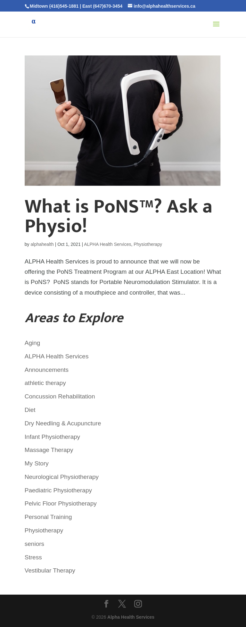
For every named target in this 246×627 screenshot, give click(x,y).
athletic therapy (45, 383)
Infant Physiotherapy (52, 436)
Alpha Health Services (130, 617)
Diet (30, 409)
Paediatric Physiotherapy (58, 490)
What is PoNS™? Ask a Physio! (118, 216)
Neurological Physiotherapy (62, 476)
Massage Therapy (49, 450)
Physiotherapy (148, 244)
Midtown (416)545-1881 (54, 6)
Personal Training (48, 517)
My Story (37, 463)
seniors (34, 543)
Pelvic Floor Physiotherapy (61, 503)
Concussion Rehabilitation (60, 396)
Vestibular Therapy (50, 570)
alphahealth (41, 244)
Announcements (47, 369)
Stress (33, 557)
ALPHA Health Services (107, 244)
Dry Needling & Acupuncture (63, 423)
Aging (32, 342)
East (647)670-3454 (102, 6)
